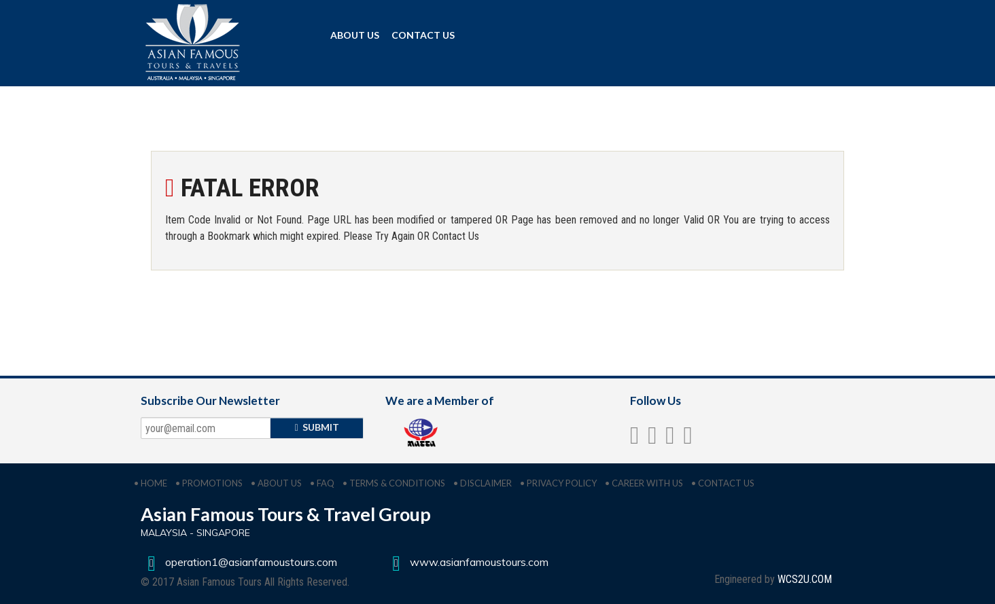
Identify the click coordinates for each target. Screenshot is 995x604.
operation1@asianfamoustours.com (239, 562)
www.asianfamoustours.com (466, 562)
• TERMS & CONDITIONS (394, 483)
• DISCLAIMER (482, 483)
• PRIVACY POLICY (558, 483)
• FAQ (322, 483)
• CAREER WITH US (644, 483)
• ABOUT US (276, 483)
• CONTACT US (722, 483)
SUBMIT (317, 427)
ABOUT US (354, 35)
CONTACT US (423, 35)
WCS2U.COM (805, 579)
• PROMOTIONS (209, 483)
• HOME (150, 483)
